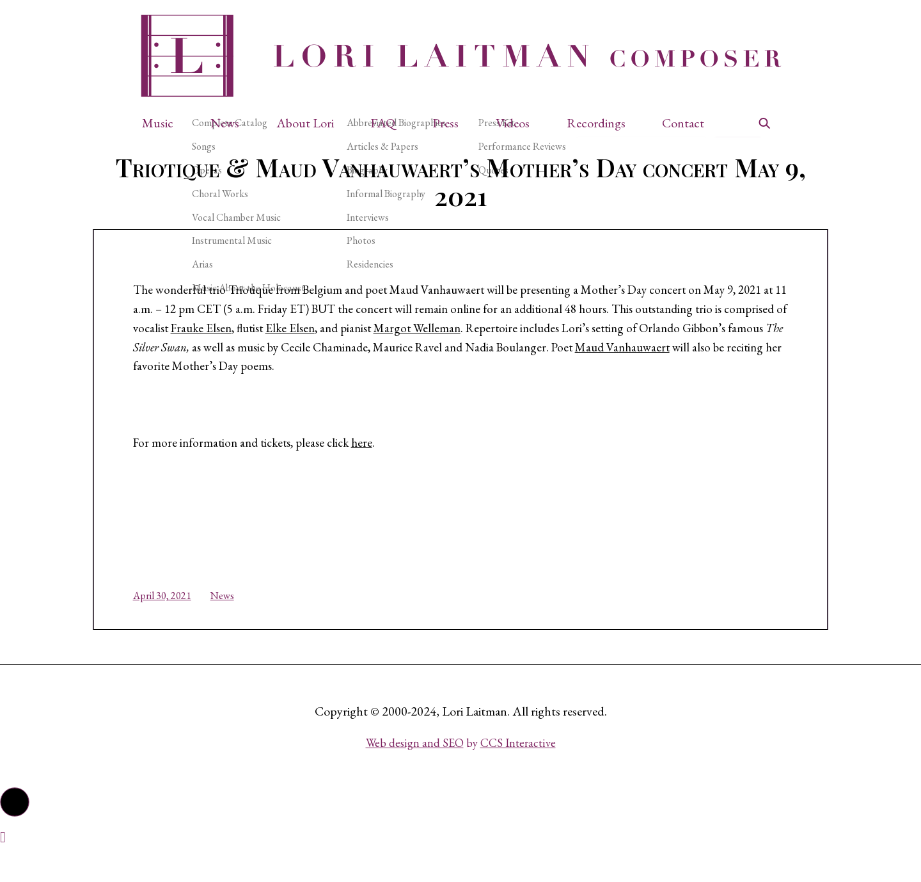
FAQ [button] (382, 123)
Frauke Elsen (380, 342)
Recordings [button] (596, 123)
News (234, 620)
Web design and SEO (415, 773)
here (386, 462)
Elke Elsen (475, 342)
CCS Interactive (518, 773)
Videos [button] (513, 123)
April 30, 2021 (174, 620)
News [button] (224, 123)
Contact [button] (683, 123)
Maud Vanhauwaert (277, 383)
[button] (164, 123)
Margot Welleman (609, 342)
